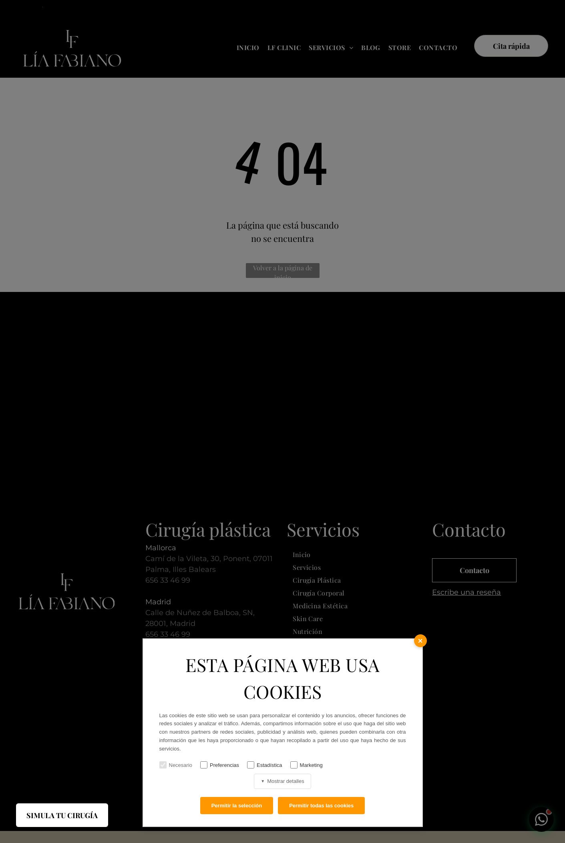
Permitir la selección (236, 806)
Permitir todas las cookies (321, 806)
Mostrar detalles (282, 781)
